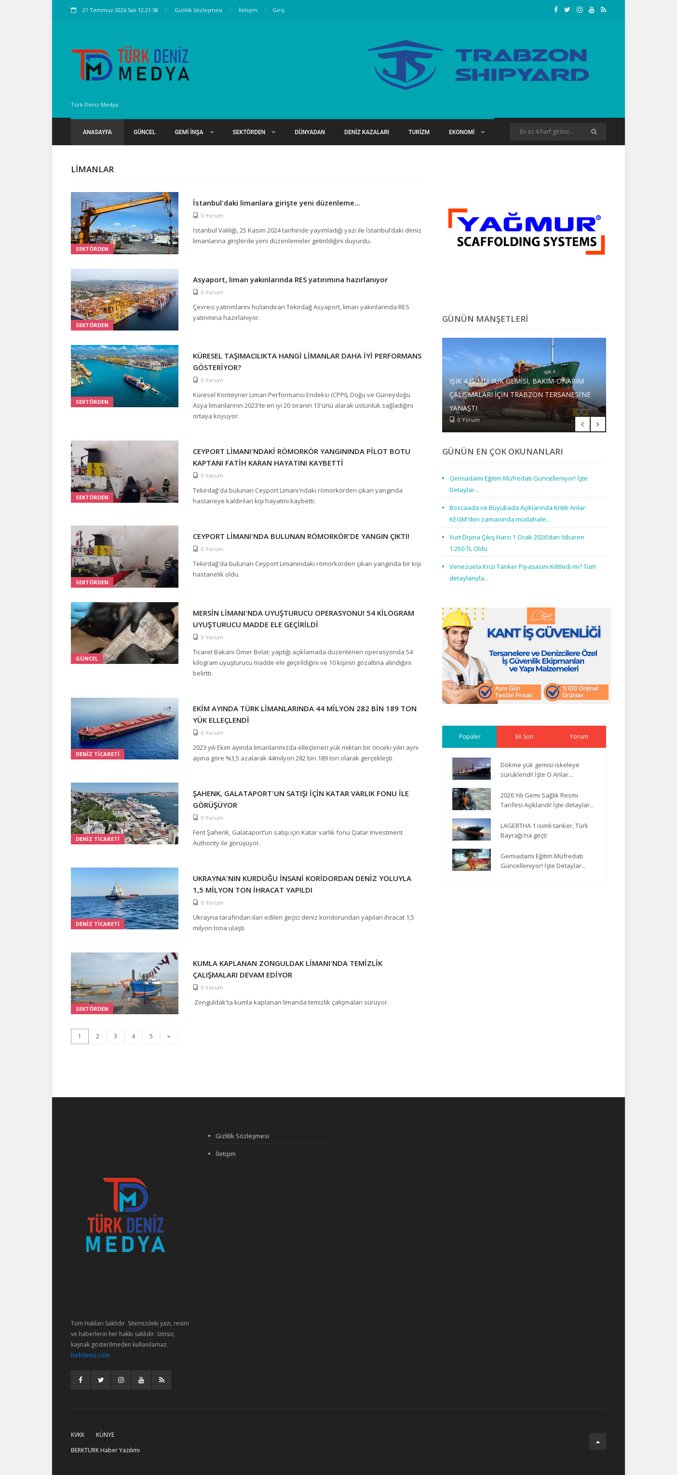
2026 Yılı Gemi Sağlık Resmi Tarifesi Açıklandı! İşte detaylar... (547, 800)
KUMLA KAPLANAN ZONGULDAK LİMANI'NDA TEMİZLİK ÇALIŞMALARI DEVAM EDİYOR (287, 968)
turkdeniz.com (90, 1355)
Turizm (419, 132)
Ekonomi (467, 132)
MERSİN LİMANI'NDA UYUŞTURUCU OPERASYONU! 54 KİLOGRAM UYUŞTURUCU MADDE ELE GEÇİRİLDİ (303, 618)
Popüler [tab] (470, 736)
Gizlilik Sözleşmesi (198, 10)
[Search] (558, 131)
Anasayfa (97, 132)
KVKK (77, 1435)
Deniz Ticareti (98, 754)
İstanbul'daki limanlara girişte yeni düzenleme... (276, 202)
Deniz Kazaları (366, 132)
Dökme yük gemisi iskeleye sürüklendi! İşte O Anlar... (540, 769)
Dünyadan (310, 132)
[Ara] (594, 132)
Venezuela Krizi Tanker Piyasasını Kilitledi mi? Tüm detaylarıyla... (522, 572)
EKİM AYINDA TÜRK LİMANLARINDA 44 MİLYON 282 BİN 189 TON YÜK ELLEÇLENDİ (305, 714)
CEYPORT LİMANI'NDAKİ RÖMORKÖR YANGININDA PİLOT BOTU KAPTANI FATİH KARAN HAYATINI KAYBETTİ (301, 457)
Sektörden (254, 132)
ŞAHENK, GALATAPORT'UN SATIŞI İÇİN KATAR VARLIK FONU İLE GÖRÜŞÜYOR (301, 799)
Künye (105, 1435)
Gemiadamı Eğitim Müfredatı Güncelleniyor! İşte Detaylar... (518, 484)
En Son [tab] (524, 736)
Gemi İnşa (194, 132)
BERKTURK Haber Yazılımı (105, 1450)
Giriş (278, 10)
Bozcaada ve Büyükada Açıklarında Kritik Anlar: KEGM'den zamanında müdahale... (518, 513)
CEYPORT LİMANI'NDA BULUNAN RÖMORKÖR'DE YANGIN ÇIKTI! (301, 536)
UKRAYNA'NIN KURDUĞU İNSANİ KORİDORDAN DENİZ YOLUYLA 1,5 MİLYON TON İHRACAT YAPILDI (302, 884)
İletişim (248, 10)
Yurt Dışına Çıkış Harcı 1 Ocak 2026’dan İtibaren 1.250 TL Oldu (516, 543)
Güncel (145, 132)
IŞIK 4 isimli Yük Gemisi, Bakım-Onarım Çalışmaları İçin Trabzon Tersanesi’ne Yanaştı (520, 394)
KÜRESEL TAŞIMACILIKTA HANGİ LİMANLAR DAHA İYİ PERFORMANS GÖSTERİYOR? (307, 361)
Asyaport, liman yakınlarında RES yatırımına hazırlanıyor (290, 279)
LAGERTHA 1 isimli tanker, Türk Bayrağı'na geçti (544, 830)
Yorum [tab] (579, 736)
